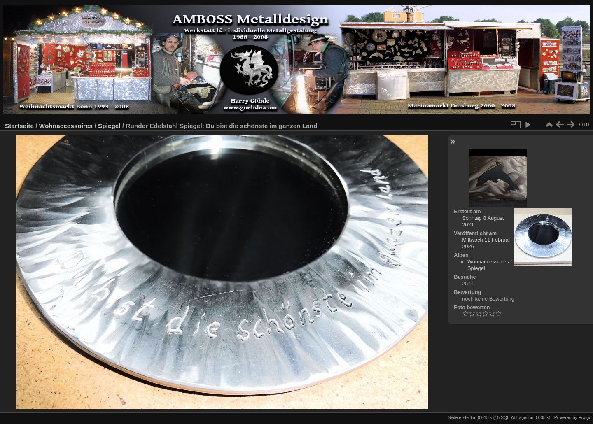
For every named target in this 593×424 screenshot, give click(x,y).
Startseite (19, 125)
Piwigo (585, 417)
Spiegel (109, 125)
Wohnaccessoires (66, 125)
